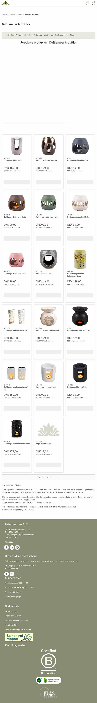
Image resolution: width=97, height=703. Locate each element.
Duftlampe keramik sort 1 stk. (79, 330)
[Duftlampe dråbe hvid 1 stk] (80, 202)
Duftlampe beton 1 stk (13, 160)
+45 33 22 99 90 (11, 568)
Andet (20, 15)
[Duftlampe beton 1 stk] (17, 146)
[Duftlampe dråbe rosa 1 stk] (17, 259)
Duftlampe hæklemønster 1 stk (16, 330)
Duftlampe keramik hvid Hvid (47, 330)
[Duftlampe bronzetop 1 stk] (48, 146)
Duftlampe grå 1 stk (43, 274)
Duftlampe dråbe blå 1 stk (77, 160)
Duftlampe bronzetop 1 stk (46, 160)
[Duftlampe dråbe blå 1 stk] (80, 146)
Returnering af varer (13, 616)
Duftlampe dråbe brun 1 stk (15, 217)
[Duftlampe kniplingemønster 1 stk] (17, 372)
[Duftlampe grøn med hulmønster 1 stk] (80, 259)
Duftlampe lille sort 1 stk (77, 387)
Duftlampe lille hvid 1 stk (45, 387)
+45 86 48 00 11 (14, 532)
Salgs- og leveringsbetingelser (16, 620)
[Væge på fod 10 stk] (48, 429)
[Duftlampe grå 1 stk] (48, 259)
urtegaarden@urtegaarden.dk (22, 535)
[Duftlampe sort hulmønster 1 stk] (17, 429)
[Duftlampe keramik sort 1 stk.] (80, 316)
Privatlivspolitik (11, 625)
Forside (12, 15)
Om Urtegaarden (11, 611)
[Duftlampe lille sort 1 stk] (80, 372)
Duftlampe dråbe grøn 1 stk (46, 217)
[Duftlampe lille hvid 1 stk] (48, 372)
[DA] (5, 3)
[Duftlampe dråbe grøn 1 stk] (48, 202)
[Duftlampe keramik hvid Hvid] (48, 316)
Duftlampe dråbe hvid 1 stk (78, 217)
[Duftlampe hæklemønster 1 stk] (17, 316)
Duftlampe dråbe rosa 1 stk (15, 274)
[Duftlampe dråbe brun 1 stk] (17, 202)
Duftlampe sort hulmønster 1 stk (17, 444)
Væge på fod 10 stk (43, 444)
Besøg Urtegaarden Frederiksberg (18, 629)
